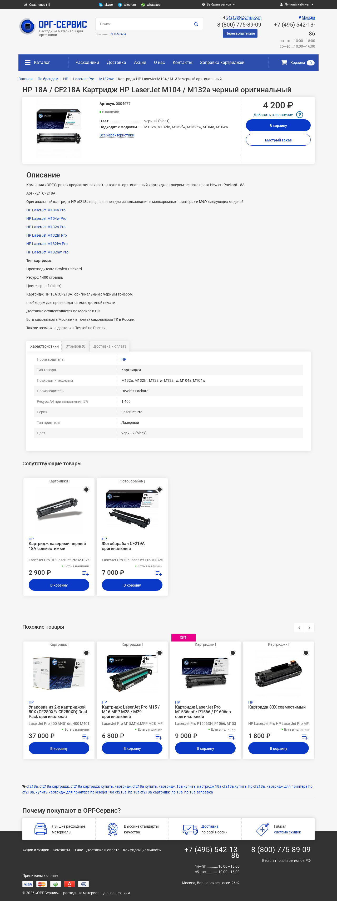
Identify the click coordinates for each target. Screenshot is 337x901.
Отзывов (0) (76, 346)
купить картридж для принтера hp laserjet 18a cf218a (81, 792)
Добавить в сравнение (273, 115)
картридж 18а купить (177, 786)
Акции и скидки (35, 850)
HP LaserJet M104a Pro (46, 210)
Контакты (182, 62)
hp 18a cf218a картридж (149, 792)
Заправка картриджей (222, 62)
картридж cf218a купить (136, 786)
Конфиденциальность (142, 850)
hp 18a (177, 792)
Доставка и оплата (110, 346)
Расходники (87, 62)
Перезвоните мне (240, 33)
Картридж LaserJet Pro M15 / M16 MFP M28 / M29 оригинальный (131, 712)
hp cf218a (256, 786)
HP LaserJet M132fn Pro (46, 235)
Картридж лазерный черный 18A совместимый (57, 546)
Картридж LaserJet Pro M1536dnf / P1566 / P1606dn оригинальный (203, 712)
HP (123, 359)
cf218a (32, 786)
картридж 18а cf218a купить (222, 786)
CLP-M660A (118, 34)
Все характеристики (117, 135)
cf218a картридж (54, 786)
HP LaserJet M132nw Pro (47, 252)
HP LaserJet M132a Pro (46, 227)
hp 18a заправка (198, 792)
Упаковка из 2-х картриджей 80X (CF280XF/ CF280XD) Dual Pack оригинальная (58, 712)
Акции (140, 62)
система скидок (287, 832)
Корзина (298, 62)
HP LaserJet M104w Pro (46, 218)
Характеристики (44, 346)
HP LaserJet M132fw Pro (47, 244)
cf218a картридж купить (92, 786)
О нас (159, 62)
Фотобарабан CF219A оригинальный (123, 546)
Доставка (116, 62)
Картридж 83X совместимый (277, 707)
